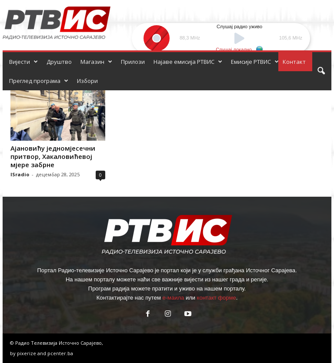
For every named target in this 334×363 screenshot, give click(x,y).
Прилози (133, 62)
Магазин (96, 61)
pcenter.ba (60, 353)
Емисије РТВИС (255, 61)
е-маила (173, 297)
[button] (321, 71)
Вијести (23, 61)
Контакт (294, 62)
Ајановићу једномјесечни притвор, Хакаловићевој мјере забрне (52, 156)
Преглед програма (38, 80)
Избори (87, 81)
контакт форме (216, 297)
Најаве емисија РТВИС (188, 61)
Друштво (59, 62)
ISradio (19, 174)
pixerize (27, 353)
